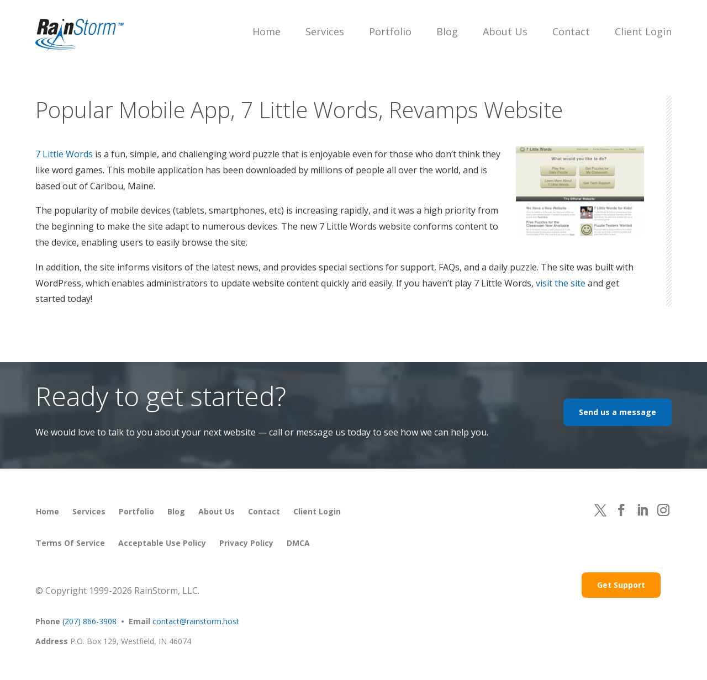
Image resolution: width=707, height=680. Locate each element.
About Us (505, 31)
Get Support (621, 585)
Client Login (643, 31)
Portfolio (390, 31)
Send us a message (617, 412)
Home (266, 31)
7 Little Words (64, 154)
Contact (571, 31)
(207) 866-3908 (89, 621)
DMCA (298, 543)
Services (324, 31)
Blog (447, 31)
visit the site (560, 283)
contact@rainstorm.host (195, 621)
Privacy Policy (246, 543)
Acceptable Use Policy (162, 543)
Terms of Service (70, 543)
